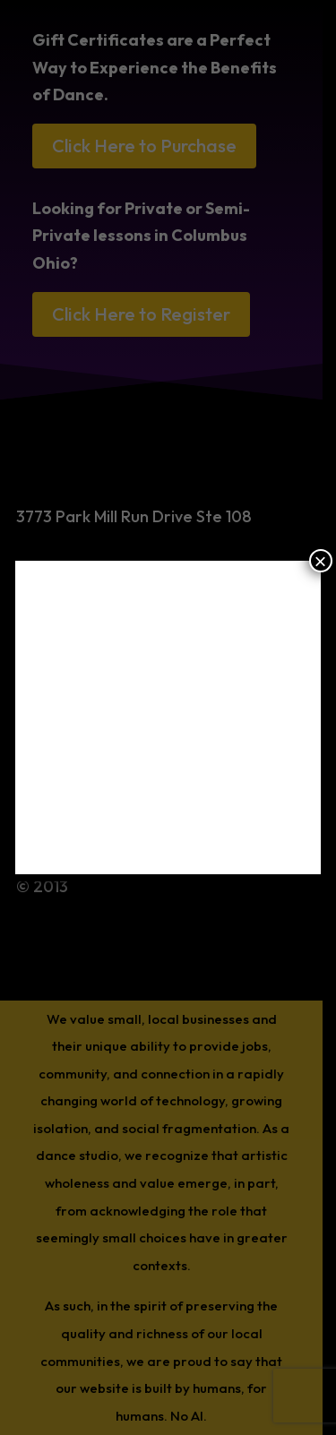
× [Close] (320, 560)
